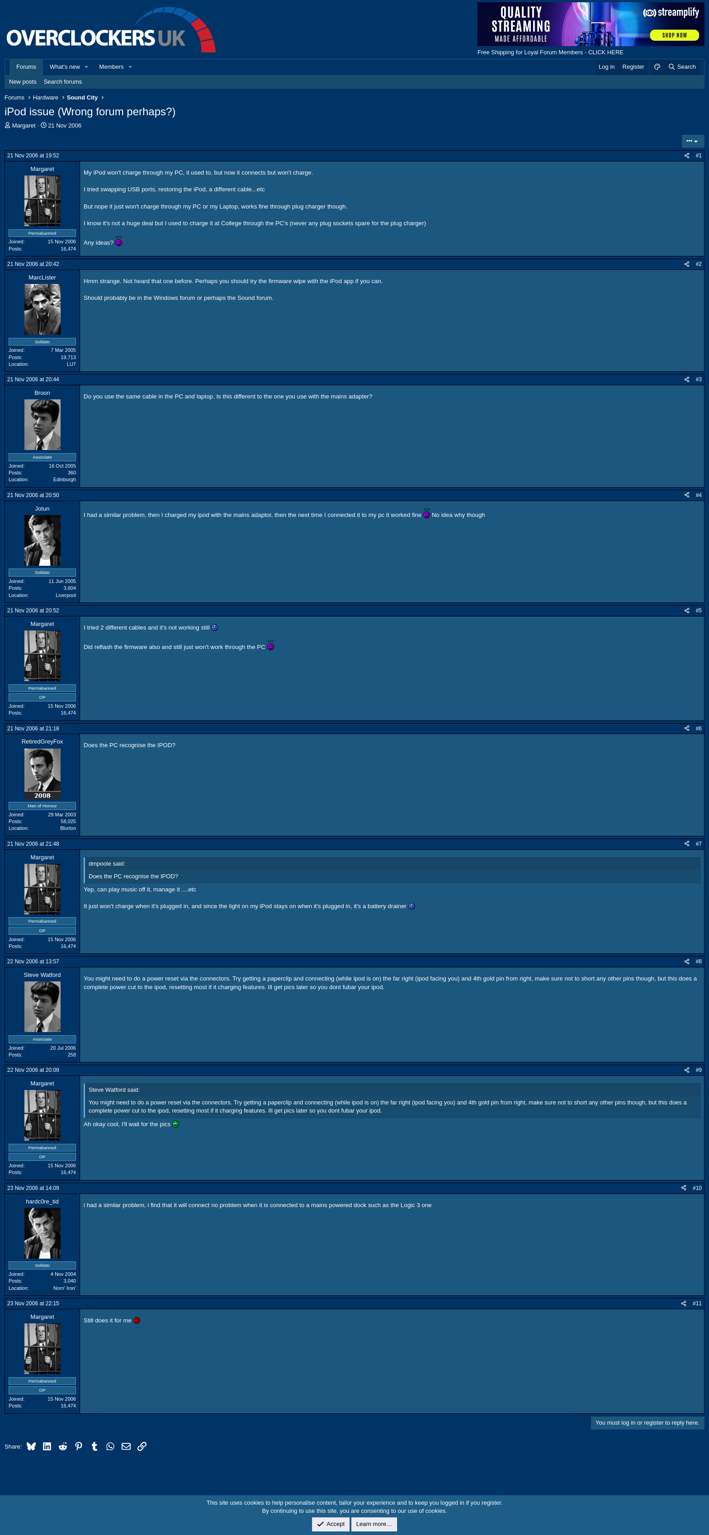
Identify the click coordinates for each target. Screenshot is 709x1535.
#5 (699, 610)
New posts (23, 81)
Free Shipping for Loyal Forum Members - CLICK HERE (550, 52)
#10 (697, 1188)
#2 (699, 264)
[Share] (687, 156)
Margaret (24, 125)
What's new (65, 66)
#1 (699, 155)
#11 (697, 1303)
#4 (699, 495)
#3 (699, 379)
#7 (699, 844)
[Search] (682, 67)
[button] (87, 67)
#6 (699, 728)
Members (111, 66)
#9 (699, 1070)
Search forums (63, 81)
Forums (26, 66)
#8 (699, 961)
